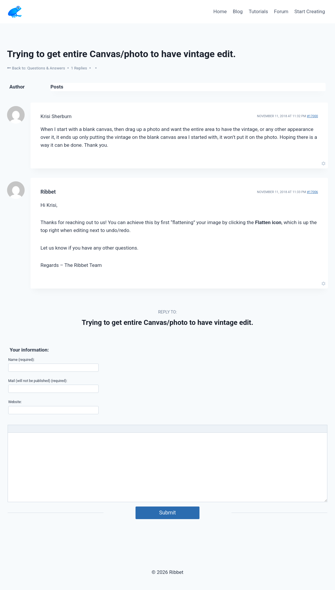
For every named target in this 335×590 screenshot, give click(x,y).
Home (220, 11)
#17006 (312, 192)
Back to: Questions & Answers (36, 67)
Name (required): (21, 360)
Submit (167, 512)
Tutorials (258, 11)
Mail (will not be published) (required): (37, 381)
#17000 (312, 116)
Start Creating (309, 11)
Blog (238, 11)
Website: (15, 402)
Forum (281, 11)
